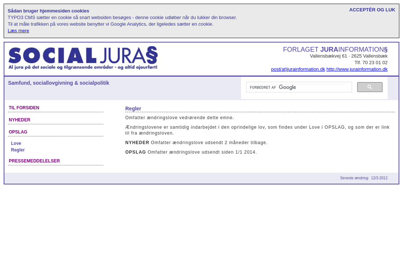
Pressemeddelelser (34, 161)
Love (16, 143)
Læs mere (18, 30)
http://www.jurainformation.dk (357, 69)
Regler (18, 150)
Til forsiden (24, 107)
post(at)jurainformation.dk (298, 69)
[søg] (298, 87)
